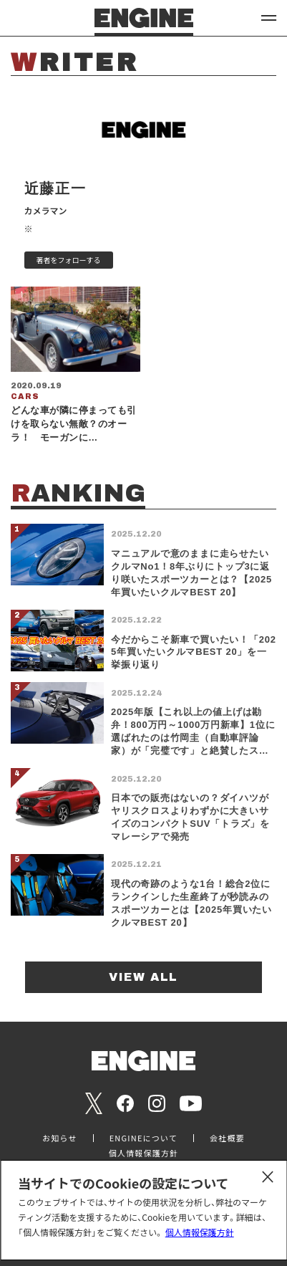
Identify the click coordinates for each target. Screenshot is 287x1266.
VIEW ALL (143, 977)
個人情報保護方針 (199, 1232)
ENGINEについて (143, 1138)
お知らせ (59, 1138)
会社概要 (227, 1138)
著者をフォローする (69, 259)
